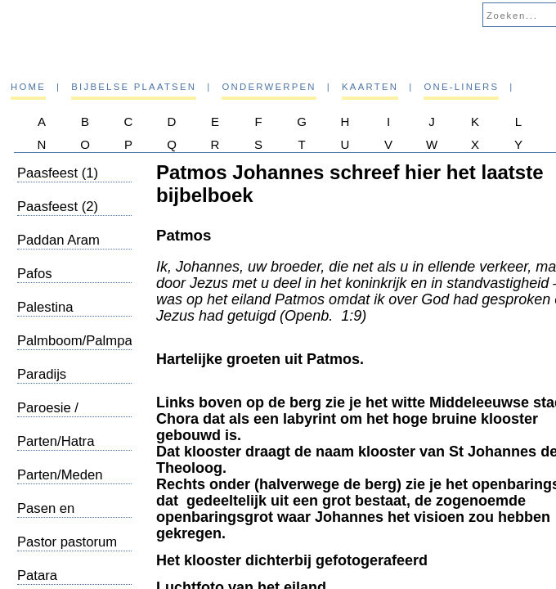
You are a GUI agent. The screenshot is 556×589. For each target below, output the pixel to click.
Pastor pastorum (67, 542)
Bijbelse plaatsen (133, 87)
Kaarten (370, 87)
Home (28, 87)
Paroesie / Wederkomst (55, 416)
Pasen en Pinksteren (49, 517)
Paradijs (41, 374)
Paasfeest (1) (57, 173)
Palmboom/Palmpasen (86, 340)
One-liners (461, 87)
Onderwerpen (269, 87)
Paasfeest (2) (57, 206)
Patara (37, 575)
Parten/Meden (60, 475)
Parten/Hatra (55, 441)
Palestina (45, 307)
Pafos (34, 273)
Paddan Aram (58, 240)
